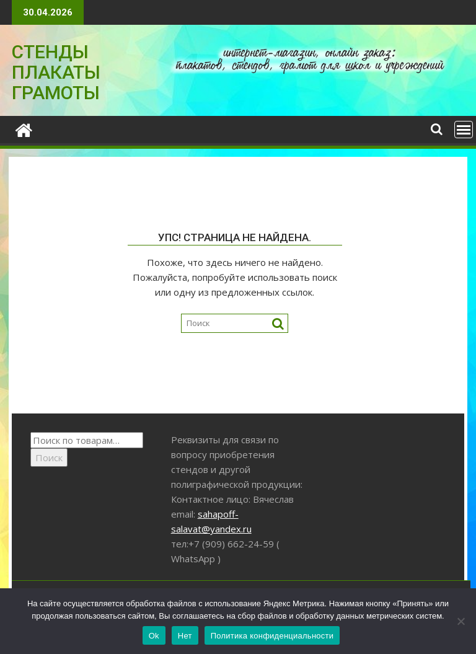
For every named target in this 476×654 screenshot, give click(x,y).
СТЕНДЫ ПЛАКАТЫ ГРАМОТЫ (56, 72)
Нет (185, 635)
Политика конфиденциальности (272, 635)
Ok (154, 635)
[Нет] (460, 621)
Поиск (49, 457)
